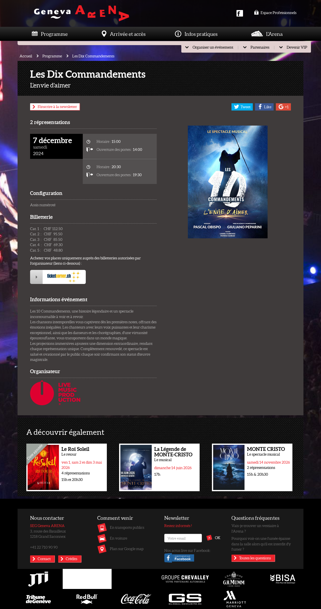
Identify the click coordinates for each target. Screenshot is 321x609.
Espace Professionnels (275, 12)
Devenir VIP (297, 47)
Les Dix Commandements (93, 56)
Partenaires (260, 47)
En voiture (118, 538)
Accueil (26, 56)
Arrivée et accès (127, 34)
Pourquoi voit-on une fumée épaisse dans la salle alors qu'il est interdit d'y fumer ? (261, 543)
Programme (54, 34)
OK (217, 537)
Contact (44, 558)
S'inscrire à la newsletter (57, 106)
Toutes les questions (255, 558)
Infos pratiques (201, 34)
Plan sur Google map (126, 548)
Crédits (71, 558)
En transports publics (127, 527)
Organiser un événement (213, 47)
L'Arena (274, 34)
